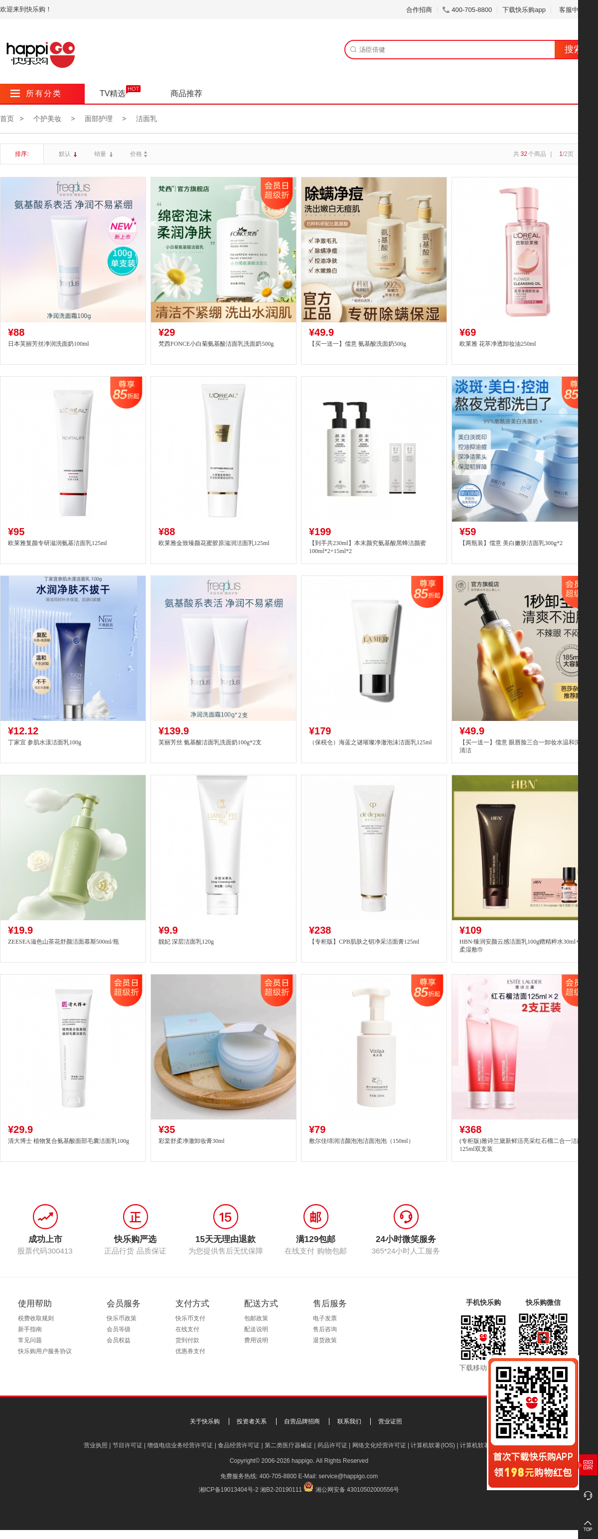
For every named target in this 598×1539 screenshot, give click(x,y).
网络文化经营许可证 (379, 1445)
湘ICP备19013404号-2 (229, 1489)
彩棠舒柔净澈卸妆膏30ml (191, 1140)
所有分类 (36, 93)
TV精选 (113, 93)
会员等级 (119, 1329)
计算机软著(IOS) (433, 1445)
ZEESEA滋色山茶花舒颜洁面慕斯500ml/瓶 (63, 941)
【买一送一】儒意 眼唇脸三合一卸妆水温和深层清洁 (523, 746)
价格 (140, 153)
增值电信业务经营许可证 (180, 1445)
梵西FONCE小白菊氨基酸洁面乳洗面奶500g (216, 343)
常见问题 (30, 1340)
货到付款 (187, 1340)
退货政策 (325, 1340)
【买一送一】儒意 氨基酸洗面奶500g (357, 343)
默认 (65, 153)
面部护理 (99, 119)
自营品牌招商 (302, 1421)
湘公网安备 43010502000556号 (357, 1489)
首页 (7, 119)
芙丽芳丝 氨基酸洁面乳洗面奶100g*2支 (210, 742)
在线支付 (187, 1329)
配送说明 (256, 1329)
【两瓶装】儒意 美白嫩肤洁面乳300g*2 (511, 543)
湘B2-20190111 (281, 1489)
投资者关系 (252, 1421)
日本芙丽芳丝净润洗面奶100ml (48, 343)
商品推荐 (186, 93)
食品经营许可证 (239, 1445)
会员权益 (119, 1340)
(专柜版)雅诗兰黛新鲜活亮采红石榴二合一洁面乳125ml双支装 (524, 1145)
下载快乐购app (524, 9)
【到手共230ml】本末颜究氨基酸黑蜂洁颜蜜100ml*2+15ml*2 (367, 547)
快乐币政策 (122, 1318)
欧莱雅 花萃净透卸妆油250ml (497, 343)
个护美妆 (47, 119)
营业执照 (96, 1445)
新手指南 (30, 1329)
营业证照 (390, 1421)
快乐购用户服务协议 (45, 1351)
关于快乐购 (205, 1421)
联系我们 (349, 1421)
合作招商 (419, 9)
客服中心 (576, 9)
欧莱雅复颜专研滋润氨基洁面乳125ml (57, 543)
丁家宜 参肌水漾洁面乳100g (44, 742)
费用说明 (256, 1340)
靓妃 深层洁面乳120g (186, 941)
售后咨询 (325, 1329)
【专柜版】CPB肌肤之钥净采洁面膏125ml (364, 941)
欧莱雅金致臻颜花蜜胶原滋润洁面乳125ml (214, 543)
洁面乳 (146, 119)
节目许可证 (128, 1445)
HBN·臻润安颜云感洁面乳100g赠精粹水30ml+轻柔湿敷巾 (522, 946)
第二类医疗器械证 (288, 1445)
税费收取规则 (36, 1318)
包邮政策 (256, 1318)
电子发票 (325, 1318)
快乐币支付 (190, 1318)
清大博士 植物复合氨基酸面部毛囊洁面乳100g (68, 1140)
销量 (101, 153)
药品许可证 (332, 1445)
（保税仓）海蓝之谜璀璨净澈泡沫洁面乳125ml (370, 742)
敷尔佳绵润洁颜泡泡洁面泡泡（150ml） (361, 1140)
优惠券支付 (190, 1351)
